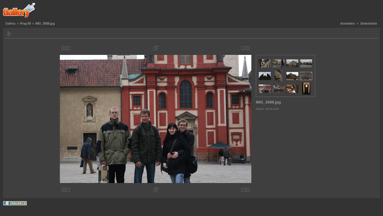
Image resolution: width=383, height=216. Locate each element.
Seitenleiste (368, 23)
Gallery (10, 23)
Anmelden (347, 23)
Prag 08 (25, 23)
